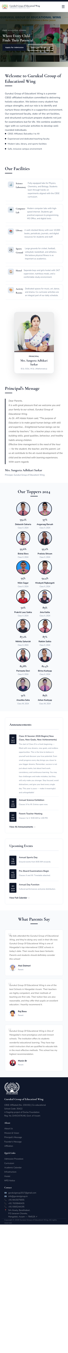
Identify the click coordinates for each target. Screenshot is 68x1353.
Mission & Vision (11, 1133)
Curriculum (9, 1163)
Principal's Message (13, 1137)
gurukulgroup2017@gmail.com (22, 1193)
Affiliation (8, 1146)
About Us (8, 1128)
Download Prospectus (40, 47)
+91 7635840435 (16, 1203)
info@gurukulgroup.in (18, 1196)
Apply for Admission (14, 47)
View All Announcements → (22, 834)
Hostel (7, 1176)
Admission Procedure (13, 1159)
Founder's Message (12, 1141)
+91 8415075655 (16, 1200)
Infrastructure (10, 1172)
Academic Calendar (13, 1167)
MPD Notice (9, 1180)
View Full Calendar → (19, 905)
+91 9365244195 (16, 1206)
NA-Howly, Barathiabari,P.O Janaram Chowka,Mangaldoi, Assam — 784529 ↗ (22, 1213)
